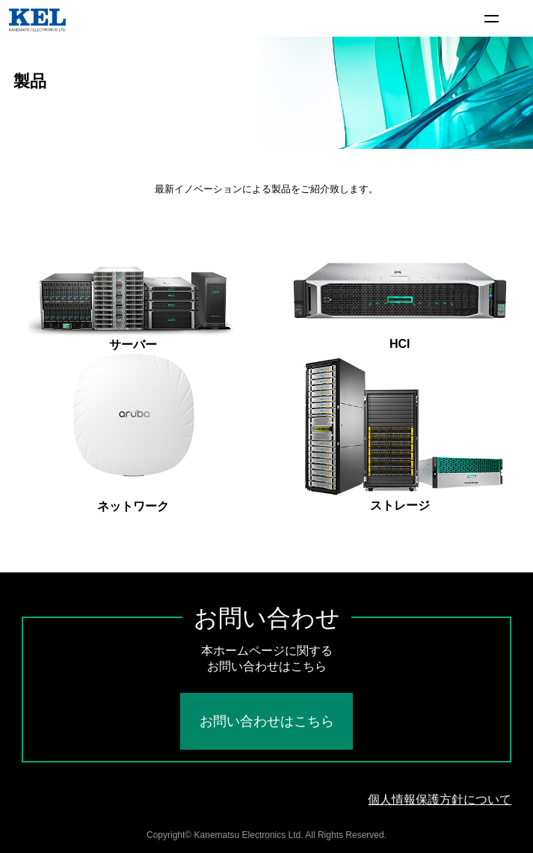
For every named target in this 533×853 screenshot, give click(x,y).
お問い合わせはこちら (267, 721)
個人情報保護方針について (439, 799)
